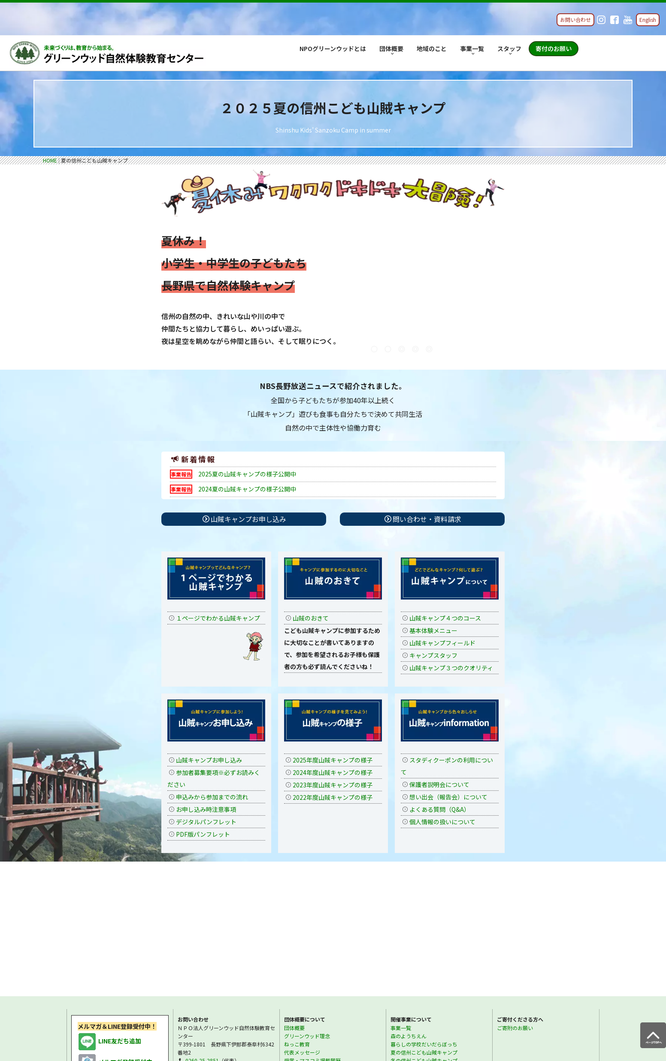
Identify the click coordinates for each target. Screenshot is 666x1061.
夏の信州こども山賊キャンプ (424, 921)
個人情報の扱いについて (442, 821)
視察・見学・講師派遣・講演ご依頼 (432, 946)
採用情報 (401, 981)
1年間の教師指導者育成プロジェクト (433, 938)
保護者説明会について (439, 784)
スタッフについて (411, 973)
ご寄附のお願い (515, 897)
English (647, 19)
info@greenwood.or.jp (212, 946)
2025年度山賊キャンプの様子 (332, 760)
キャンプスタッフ (433, 655)
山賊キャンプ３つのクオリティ (451, 667)
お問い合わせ (575, 19)
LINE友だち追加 (109, 910)
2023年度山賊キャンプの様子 (332, 785)
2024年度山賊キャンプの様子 (332, 772)
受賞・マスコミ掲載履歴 (312, 930)
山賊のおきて (311, 618)
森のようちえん (409, 905)
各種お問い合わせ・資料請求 (218, 954)
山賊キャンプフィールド (442, 643)
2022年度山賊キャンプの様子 (332, 797)
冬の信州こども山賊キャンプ (424, 930)
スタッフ (509, 48)
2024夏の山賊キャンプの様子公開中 (247, 489)
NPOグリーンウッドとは (333, 48)
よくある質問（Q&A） (439, 809)
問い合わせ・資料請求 (426, 519)
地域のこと (432, 48)
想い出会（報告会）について (448, 797)
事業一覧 (472, 48)
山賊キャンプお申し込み (244, 519)
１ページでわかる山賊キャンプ (218, 618)
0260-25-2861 (202, 938)
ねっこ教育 (297, 913)
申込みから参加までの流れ (212, 797)
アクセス (294, 938)
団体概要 (391, 48)
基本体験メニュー (433, 630)
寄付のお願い (554, 48)
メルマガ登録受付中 (115, 931)
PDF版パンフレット (203, 834)
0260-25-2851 (202, 930)
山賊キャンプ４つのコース (445, 618)
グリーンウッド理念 (307, 905)
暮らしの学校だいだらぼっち (424, 913)
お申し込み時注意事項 (206, 809)
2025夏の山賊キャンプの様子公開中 (247, 474)
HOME (50, 160)
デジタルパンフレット (206, 821)
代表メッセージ (302, 921)
